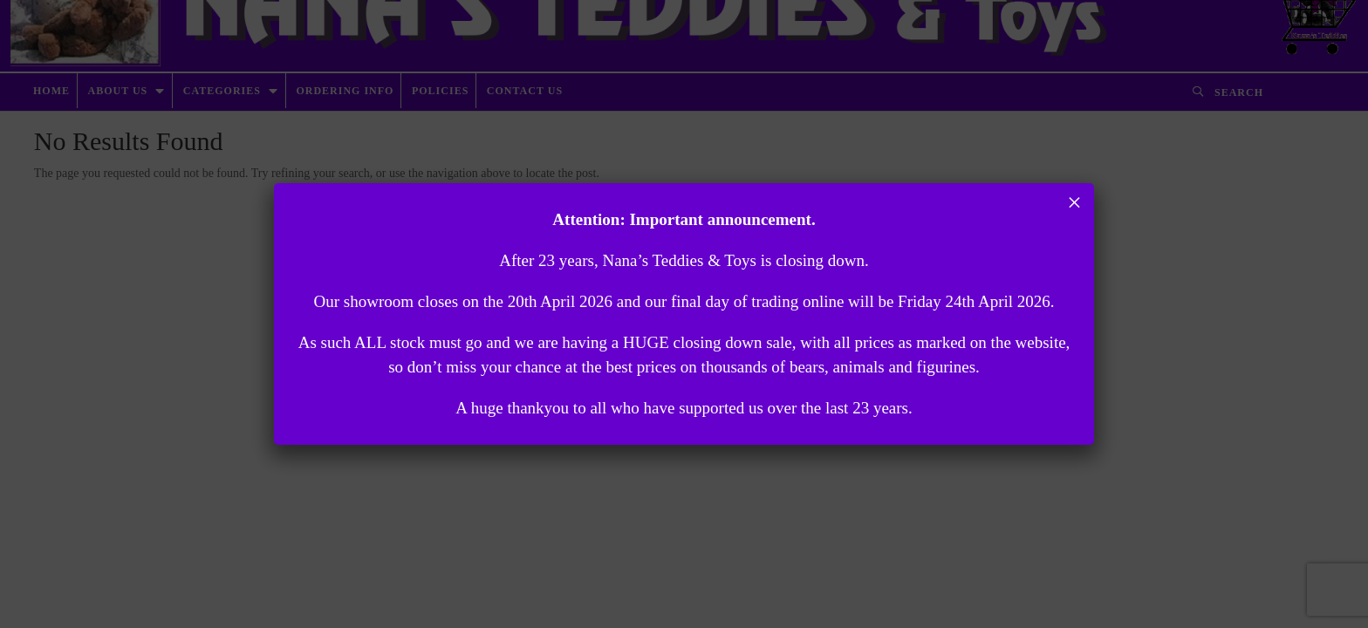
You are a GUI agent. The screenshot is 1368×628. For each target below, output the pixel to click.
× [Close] (1074, 202)
